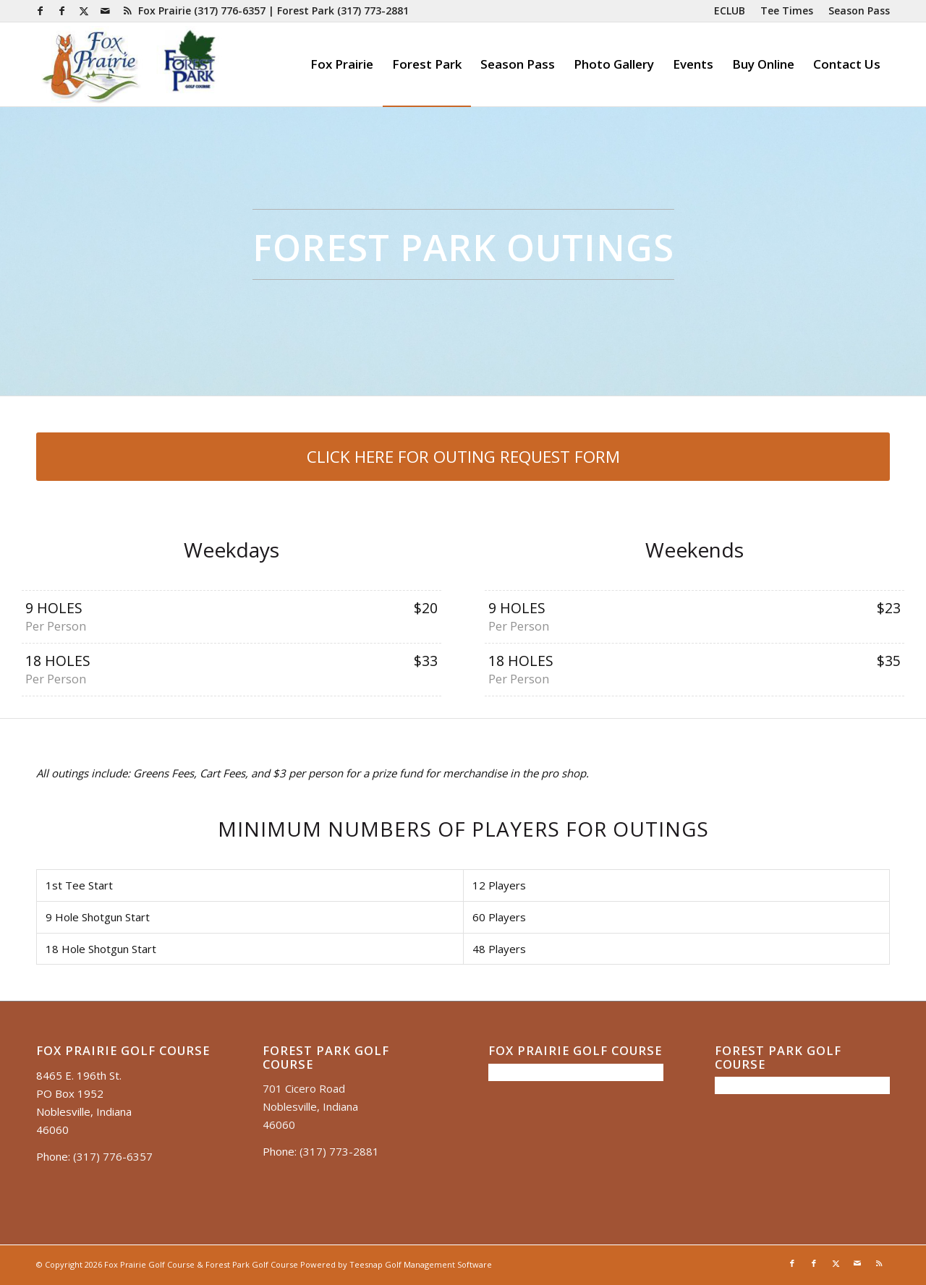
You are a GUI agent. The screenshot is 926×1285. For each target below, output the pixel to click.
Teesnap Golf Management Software (420, 1264)
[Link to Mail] (105, 11)
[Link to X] (83, 11)
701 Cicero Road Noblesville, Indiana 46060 (310, 1106)
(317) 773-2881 (373, 10)
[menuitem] (730, 10)
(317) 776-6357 (230, 10)
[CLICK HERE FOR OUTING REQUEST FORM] (463, 456)
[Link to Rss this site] (127, 11)
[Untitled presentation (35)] (129, 64)
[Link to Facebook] (40, 11)
